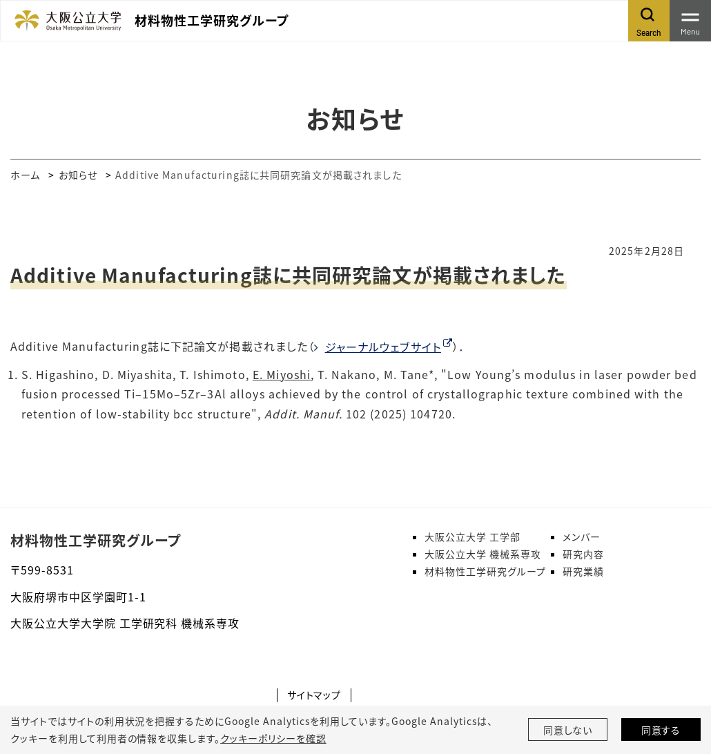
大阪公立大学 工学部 (472, 536)
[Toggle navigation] (690, 20)
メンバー (582, 536)
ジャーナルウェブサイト (383, 346)
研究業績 (583, 571)
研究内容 (583, 554)
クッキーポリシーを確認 (273, 738)
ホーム (25, 175)
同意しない (568, 730)
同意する (661, 730)
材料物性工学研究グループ (96, 540)
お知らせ (78, 175)
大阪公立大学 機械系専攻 (483, 554)
